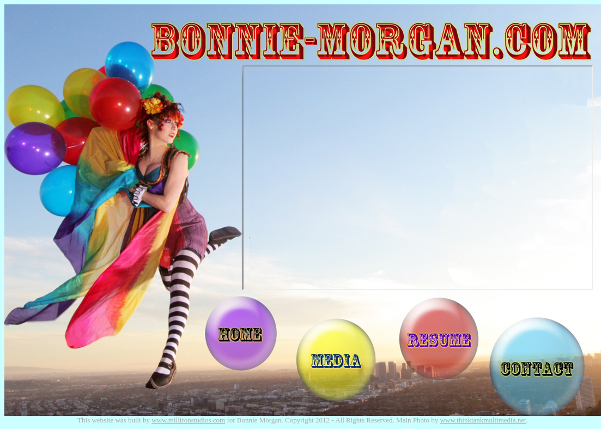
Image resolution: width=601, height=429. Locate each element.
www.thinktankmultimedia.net (483, 420)
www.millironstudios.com (188, 420)
